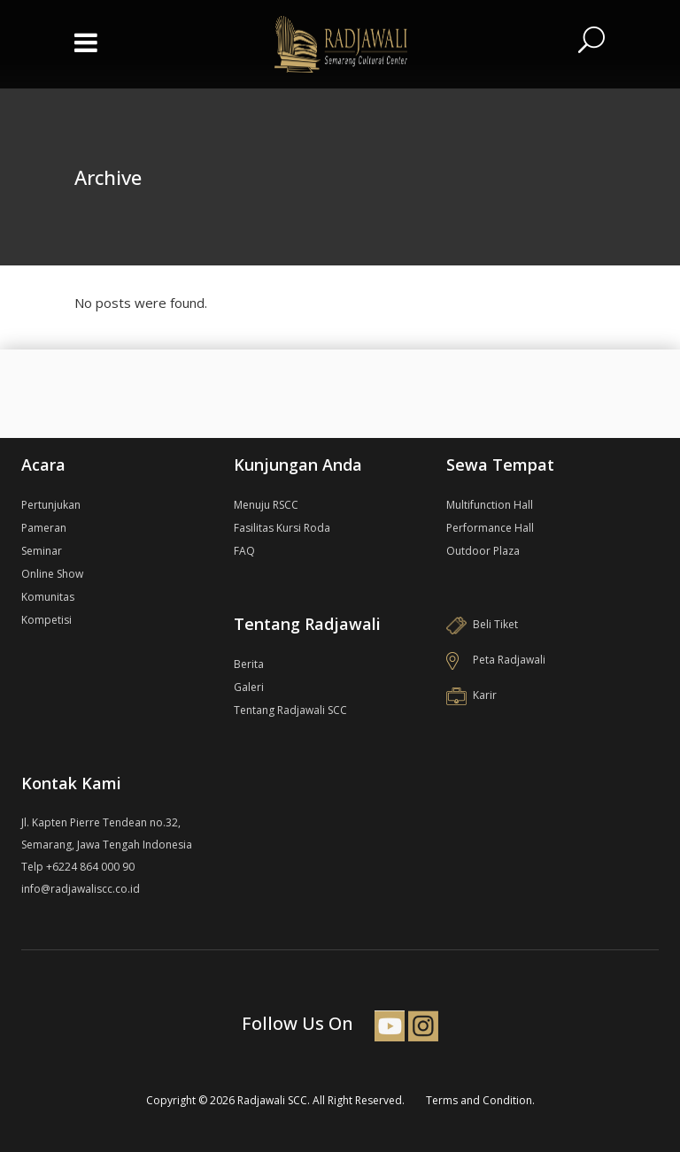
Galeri (249, 687)
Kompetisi (46, 619)
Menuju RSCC (266, 504)
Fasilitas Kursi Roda (282, 527)
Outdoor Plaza (483, 550)
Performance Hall (490, 527)
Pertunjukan (51, 504)
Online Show (52, 573)
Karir (471, 695)
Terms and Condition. (480, 1100)
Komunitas (47, 596)
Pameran (43, 527)
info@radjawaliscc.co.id (80, 888)
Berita (249, 664)
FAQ (244, 550)
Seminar (41, 550)
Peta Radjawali (495, 660)
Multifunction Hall (489, 504)
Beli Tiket (482, 624)
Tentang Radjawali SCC (290, 710)
